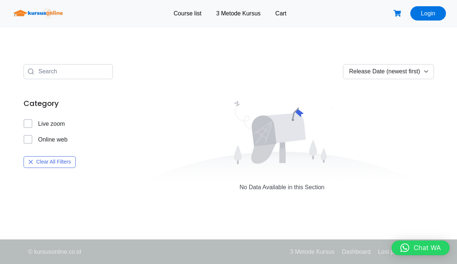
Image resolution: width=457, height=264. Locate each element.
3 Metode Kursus (238, 13)
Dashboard (356, 252)
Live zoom (44, 123)
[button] (421, 248)
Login (428, 13)
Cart (280, 13)
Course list (187, 13)
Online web (46, 139)
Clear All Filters (49, 162)
